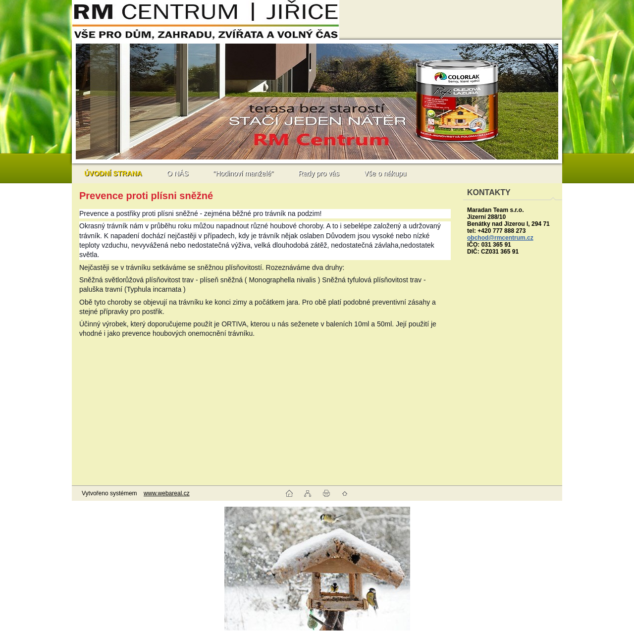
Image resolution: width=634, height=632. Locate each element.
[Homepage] (113, 173)
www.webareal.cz (167, 493)
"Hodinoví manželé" (243, 173)
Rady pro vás (318, 173)
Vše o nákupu (385, 173)
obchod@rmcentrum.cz (500, 237)
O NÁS (178, 173)
